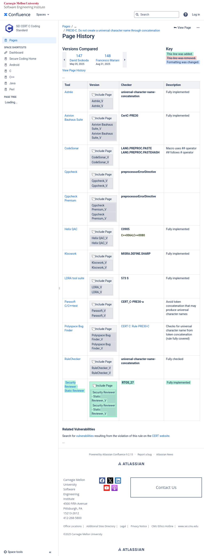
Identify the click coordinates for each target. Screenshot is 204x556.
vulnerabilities (85, 436)
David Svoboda (79, 60)
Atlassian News (164, 454)
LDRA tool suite (74, 278)
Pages (66, 26)
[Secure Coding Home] (29, 59)
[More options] (198, 28)
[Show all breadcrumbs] (75, 26)
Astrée (69, 92)
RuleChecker (73, 359)
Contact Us (166, 487)
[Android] (29, 65)
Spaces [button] (41, 14)
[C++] (29, 77)
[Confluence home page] (17, 14)
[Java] (29, 83)
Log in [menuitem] (196, 14)
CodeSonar (72, 148)
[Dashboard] (29, 53)
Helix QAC (71, 229)
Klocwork (70, 253)
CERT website (160, 436)
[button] (185, 14)
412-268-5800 (72, 518)
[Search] (137, 14)
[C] (29, 71)
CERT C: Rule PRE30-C (135, 326)
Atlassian (131, 463)
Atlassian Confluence (114, 454)
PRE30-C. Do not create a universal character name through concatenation (113, 30)
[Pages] (29, 40)
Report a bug (144, 454)
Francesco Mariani (107, 60)
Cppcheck (71, 171)
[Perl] (29, 89)
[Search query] (156, 14)
